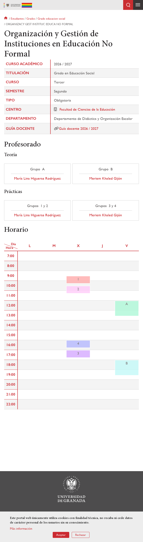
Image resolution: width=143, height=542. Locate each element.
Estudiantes (17, 18)
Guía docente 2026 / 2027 (78, 128)
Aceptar (61, 534)
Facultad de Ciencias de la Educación (87, 109)
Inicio (6, 18)
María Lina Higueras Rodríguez (37, 178)
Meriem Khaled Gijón (105, 178)
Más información (21, 528)
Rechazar (80, 534)
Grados (30, 18)
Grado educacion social (51, 18)
